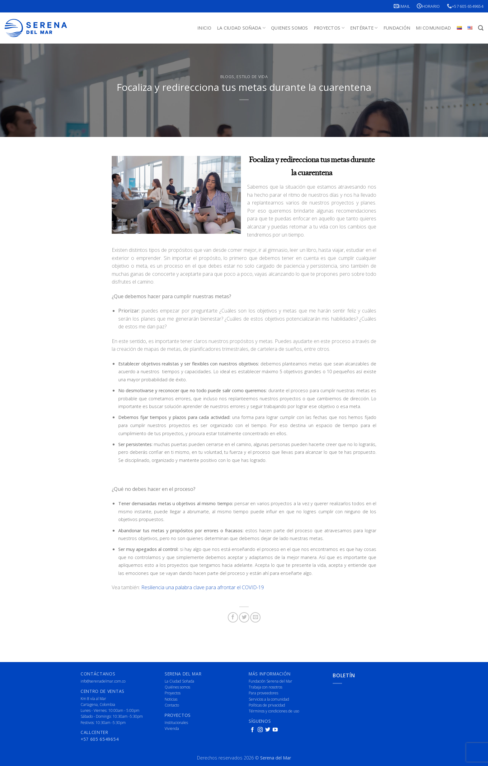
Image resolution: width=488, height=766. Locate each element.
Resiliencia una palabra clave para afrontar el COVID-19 (202, 587)
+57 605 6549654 (465, 6)
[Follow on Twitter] (267, 730)
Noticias (171, 699)
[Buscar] (480, 28)
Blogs (227, 76)
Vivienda (172, 728)
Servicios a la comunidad (269, 699)
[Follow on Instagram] (260, 730)
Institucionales (176, 722)
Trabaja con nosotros (265, 687)
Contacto (172, 705)
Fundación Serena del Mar (270, 681)
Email (402, 6)
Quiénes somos (177, 687)
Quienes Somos (289, 28)
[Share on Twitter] (244, 617)
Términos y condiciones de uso (274, 711)
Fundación (397, 28)
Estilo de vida (252, 76)
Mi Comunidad (433, 28)
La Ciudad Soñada (241, 28)
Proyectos (329, 28)
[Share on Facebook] (233, 617)
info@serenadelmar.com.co (103, 681)
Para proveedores (263, 693)
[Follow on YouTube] (275, 730)
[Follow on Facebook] (252, 730)
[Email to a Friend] (255, 617)
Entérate (364, 28)
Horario (428, 6)
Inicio (204, 28)
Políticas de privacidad (267, 705)
